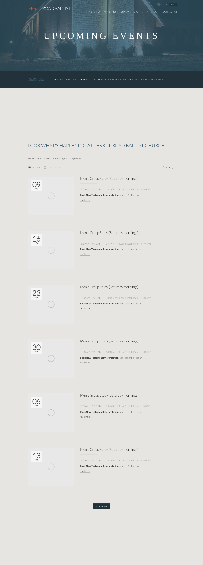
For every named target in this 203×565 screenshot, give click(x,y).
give (173, 4)
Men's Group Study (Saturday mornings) (109, 178)
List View (34, 167)
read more (85, 199)
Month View (52, 167)
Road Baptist (48, 8)
